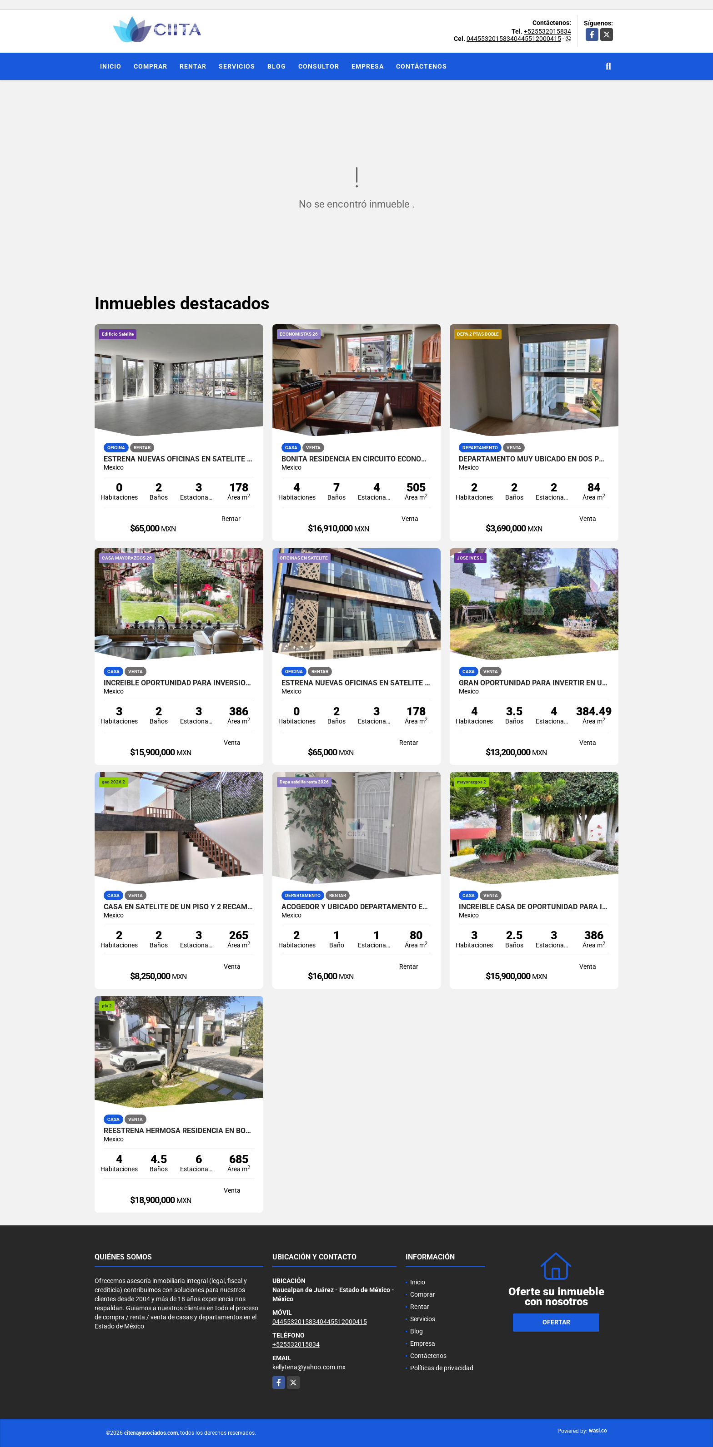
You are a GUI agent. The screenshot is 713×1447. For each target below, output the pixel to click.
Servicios (237, 66)
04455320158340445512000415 (514, 38)
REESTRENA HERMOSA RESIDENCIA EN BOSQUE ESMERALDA (179, 1131)
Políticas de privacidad (441, 1368)
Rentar (193, 66)
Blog (276, 66)
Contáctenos (421, 66)
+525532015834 (547, 31)
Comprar (150, 66)
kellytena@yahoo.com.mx (309, 1367)
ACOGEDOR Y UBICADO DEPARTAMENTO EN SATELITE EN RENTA (356, 907)
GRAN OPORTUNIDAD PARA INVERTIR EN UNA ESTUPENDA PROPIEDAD (534, 683)
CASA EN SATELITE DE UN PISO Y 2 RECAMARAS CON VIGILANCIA (179, 907)
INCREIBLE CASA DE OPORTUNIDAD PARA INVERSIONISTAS (534, 907)
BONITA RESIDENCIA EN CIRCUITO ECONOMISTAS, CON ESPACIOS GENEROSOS (356, 459)
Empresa (367, 66)
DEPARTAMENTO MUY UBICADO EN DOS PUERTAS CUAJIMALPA (534, 459)
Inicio (110, 66)
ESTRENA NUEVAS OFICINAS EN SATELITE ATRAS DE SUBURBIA (179, 459)
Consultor (318, 66)
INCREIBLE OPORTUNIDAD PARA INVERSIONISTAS (179, 683)
